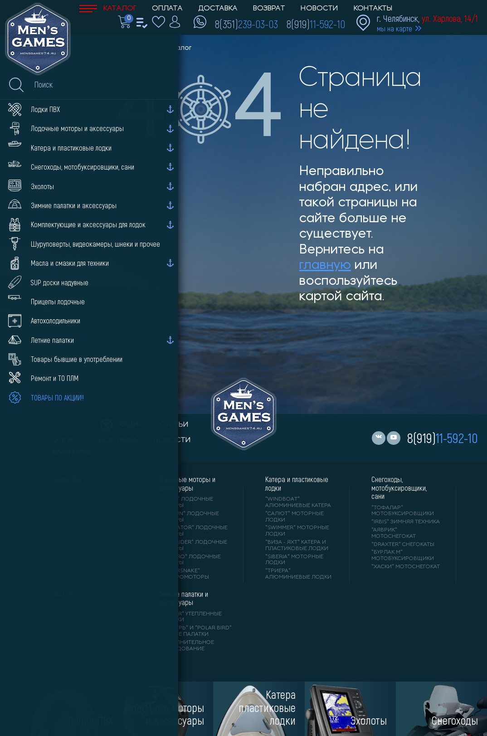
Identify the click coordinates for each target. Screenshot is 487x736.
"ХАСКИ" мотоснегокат (405, 567)
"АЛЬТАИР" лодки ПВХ (84, 505)
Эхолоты (63, 594)
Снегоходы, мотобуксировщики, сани (399, 487)
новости (172, 440)
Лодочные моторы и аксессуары (187, 483)
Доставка (218, 8)
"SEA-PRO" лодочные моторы (190, 560)
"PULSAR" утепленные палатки (190, 617)
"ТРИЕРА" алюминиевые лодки (298, 574)
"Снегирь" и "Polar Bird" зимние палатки (195, 631)
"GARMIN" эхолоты (79, 628)
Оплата (167, 8)
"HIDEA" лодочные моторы (186, 502)
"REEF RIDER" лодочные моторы (193, 545)
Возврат (269, 8)
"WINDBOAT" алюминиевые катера (298, 502)
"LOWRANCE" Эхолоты (84, 605)
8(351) (246, 23)
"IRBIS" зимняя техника (405, 522)
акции (122, 425)
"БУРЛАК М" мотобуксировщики (402, 555)
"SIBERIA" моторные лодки (294, 560)
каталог (68, 425)
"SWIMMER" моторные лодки (297, 531)
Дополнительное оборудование (186, 645)
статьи (174, 425)
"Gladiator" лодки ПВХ (87, 513)
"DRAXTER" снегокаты (402, 544)
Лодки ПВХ (66, 479)
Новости (319, 8)
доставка (118, 440)
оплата (67, 440)
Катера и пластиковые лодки (296, 483)
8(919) (316, 23)
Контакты (373, 8)
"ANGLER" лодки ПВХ (82, 521)
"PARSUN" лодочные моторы (189, 517)
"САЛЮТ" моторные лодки (294, 517)
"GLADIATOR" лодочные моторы (193, 531)
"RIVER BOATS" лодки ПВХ (82, 494)
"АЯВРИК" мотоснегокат (393, 533)
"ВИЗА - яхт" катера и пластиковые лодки (296, 545)
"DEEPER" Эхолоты (79, 636)
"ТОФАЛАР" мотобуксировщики (402, 511)
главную (325, 265)
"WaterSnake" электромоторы (184, 574)
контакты (71, 453)
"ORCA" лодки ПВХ (79, 529)
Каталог (107, 8)
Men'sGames (130, 48)
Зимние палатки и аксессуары (183, 598)
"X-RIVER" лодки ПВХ (82, 538)
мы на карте (394, 28)
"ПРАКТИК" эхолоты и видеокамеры (84, 616)
